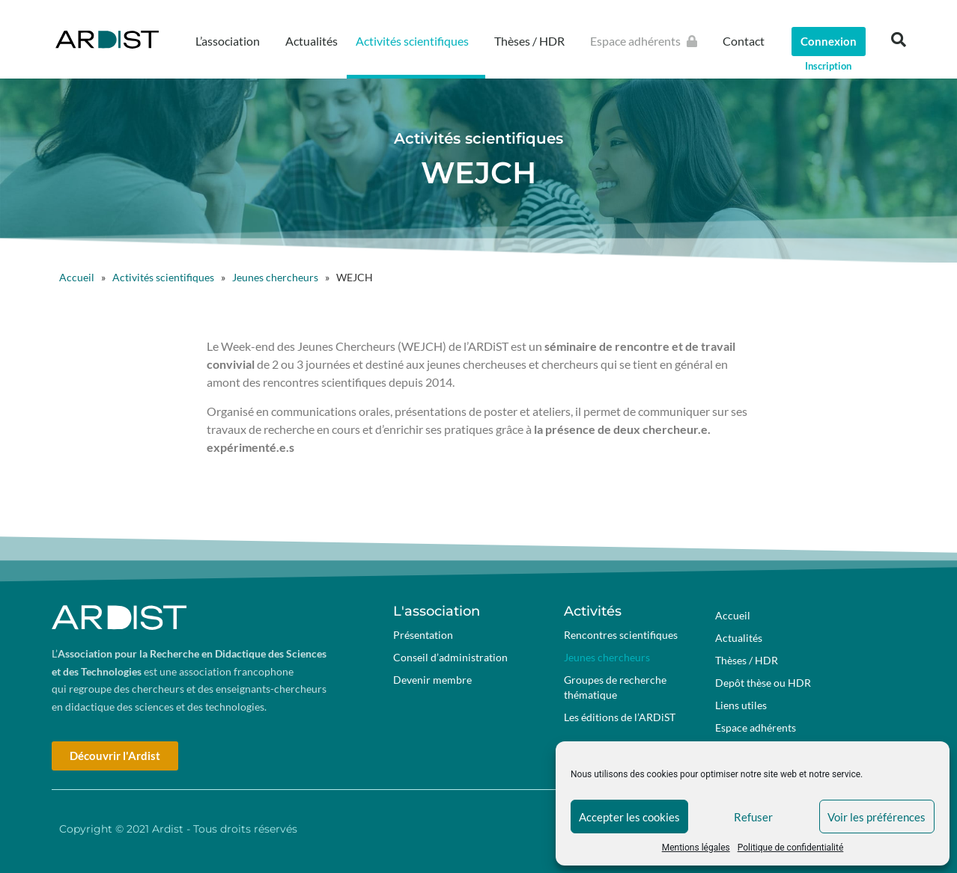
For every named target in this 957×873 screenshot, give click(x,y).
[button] (899, 40)
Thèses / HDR (533, 41)
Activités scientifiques (416, 41)
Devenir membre (432, 679)
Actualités (311, 41)
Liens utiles (741, 705)
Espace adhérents (647, 41)
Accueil (76, 278)
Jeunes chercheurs (275, 278)
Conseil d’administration (450, 657)
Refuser (753, 817)
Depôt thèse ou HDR (763, 682)
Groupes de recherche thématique (615, 687)
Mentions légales (696, 847)
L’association (231, 41)
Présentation (423, 634)
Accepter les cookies (629, 817)
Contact (744, 41)
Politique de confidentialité (791, 847)
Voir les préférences (876, 817)
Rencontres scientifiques (621, 634)
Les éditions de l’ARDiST (619, 717)
